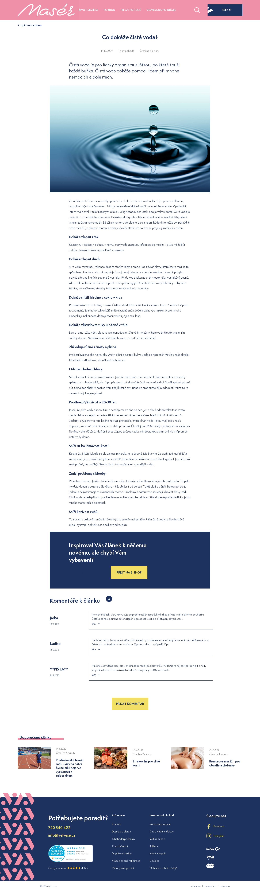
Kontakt (116, 824)
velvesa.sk (195, 886)
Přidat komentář (130, 704)
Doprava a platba (121, 831)
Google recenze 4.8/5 (68, 868)
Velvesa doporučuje (161, 10)
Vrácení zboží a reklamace (126, 860)
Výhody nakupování (123, 868)
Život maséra (88, 10)
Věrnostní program (160, 824)
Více (96, 624)
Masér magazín (158, 853)
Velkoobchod (157, 838)
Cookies (154, 860)
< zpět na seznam (29, 25)
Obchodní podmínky (123, 838)
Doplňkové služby (122, 853)
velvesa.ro (225, 886)
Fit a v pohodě (131, 10)
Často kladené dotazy (162, 831)
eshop (220, 9)
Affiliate (154, 846)
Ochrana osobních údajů (163, 868)
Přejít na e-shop (129, 572)
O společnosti (120, 846)
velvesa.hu (210, 886)
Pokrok (109, 10)
